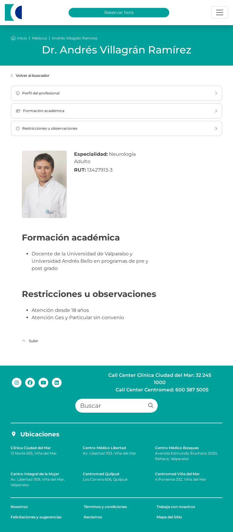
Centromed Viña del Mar (177, 474)
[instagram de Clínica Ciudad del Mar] (17, 382)
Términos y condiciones (105, 506)
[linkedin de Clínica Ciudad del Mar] (57, 382)
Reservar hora (118, 12)
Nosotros (19, 506)
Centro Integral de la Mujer (35, 474)
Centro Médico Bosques (177, 447)
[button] (150, 405)
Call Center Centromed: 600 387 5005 (162, 390)
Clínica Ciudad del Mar (31, 447)
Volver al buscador (30, 75)
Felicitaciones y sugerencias (36, 517)
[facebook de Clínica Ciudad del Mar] (30, 382)
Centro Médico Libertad (104, 447)
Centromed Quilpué (101, 474)
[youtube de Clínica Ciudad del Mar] (43, 382)
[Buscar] (116, 405)
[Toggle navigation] (219, 12)
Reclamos (93, 517)
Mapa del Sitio (169, 517)
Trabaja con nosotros (176, 506)
